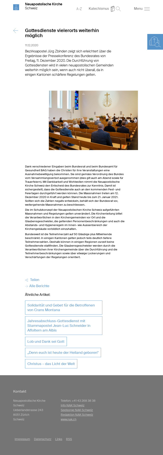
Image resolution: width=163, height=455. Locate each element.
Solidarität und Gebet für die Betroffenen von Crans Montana (61, 307)
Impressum (22, 439)
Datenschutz (42, 439)
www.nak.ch (68, 419)
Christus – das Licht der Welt (51, 363)
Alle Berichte (37, 286)
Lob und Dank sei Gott (46, 341)
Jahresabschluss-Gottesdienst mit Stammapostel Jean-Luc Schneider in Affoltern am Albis (58, 326)
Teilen (32, 280)
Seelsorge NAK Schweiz (77, 410)
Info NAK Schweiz (72, 405)
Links (58, 439)
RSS (69, 439)
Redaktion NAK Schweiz (77, 415)
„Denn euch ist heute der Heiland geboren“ (63, 352)
